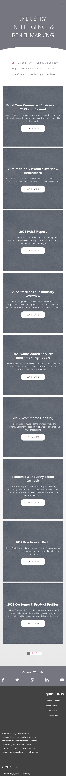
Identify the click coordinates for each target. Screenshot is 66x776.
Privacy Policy (38, 770)
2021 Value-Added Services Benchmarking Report (33, 355)
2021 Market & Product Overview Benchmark (33, 170)
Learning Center (53, 700)
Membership (51, 710)
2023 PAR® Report (33, 231)
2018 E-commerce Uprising (33, 417)
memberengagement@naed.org (16, 747)
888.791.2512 (8, 761)
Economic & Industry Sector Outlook (33, 478)
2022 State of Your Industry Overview (33, 293)
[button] (62, 4)
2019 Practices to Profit (33, 542)
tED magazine (52, 715)
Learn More (33, 128)
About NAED (51, 705)
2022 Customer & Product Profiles (33, 604)
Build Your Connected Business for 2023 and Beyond (33, 107)
